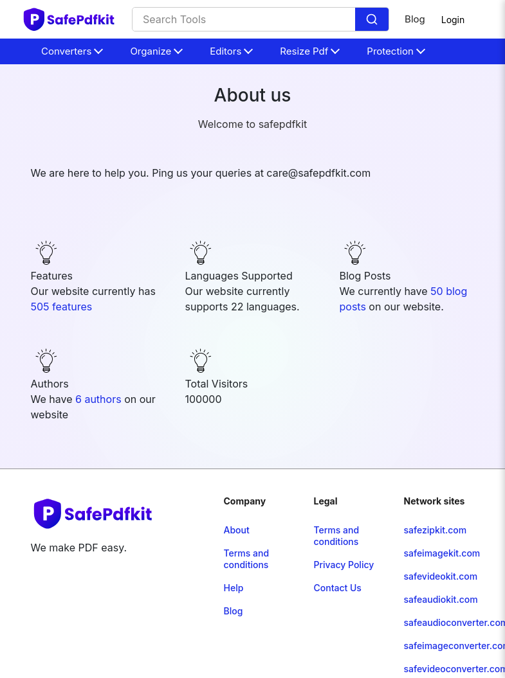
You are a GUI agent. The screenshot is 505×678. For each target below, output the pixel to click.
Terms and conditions (247, 559)
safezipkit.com (434, 529)
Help (234, 587)
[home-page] (69, 19)
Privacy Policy (343, 564)
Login (453, 19)
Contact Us (337, 587)
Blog (415, 19)
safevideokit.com (440, 576)
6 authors (99, 399)
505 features (62, 306)
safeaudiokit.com (440, 599)
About (237, 529)
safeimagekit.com (441, 553)
